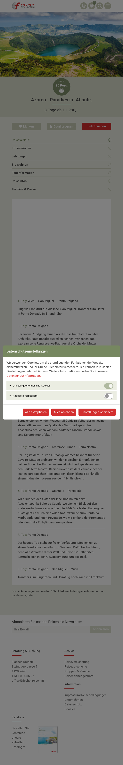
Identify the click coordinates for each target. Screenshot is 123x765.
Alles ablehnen (64, 412)
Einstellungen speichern (97, 412)
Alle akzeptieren (36, 412)
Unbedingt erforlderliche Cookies (31, 385)
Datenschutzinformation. (23, 376)
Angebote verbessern (25, 395)
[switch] (108, 396)
